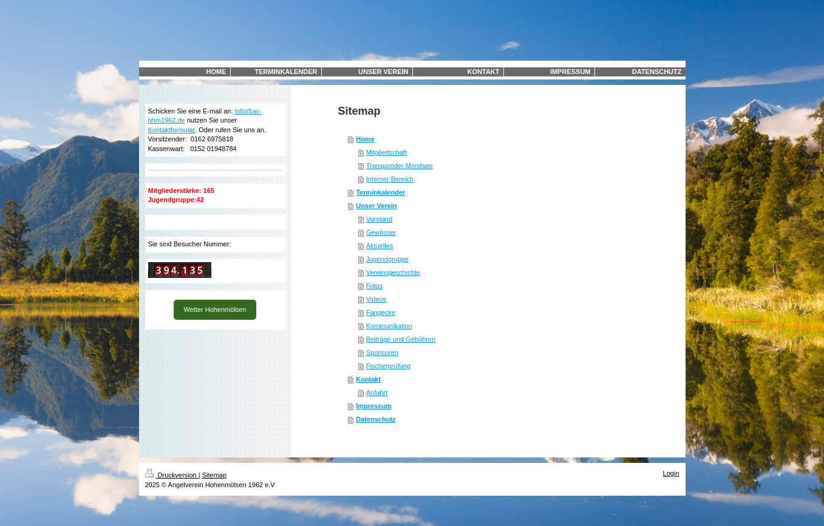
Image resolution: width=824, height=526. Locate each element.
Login (671, 473)
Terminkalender (380, 192)
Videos (376, 299)
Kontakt (368, 379)
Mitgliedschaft (386, 152)
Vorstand (379, 219)
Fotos (374, 285)
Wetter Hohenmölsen (214, 309)
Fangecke (380, 312)
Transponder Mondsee (399, 165)
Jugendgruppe (387, 259)
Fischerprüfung (388, 365)
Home (365, 139)
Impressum (374, 406)
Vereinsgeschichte (393, 272)
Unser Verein (376, 205)
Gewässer (381, 232)
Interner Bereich (390, 179)
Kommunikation (389, 325)
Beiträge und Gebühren (400, 339)
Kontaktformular (172, 129)
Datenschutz (375, 419)
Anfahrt (376, 392)
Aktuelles (379, 245)
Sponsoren (382, 352)
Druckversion (172, 475)
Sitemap (214, 475)
